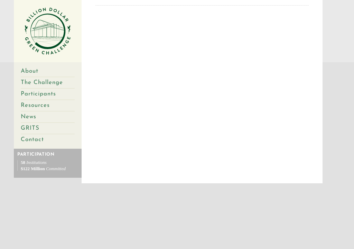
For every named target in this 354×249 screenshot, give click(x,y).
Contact (32, 139)
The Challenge (42, 82)
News (28, 117)
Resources (35, 105)
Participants (38, 94)
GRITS (30, 128)
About (29, 71)
